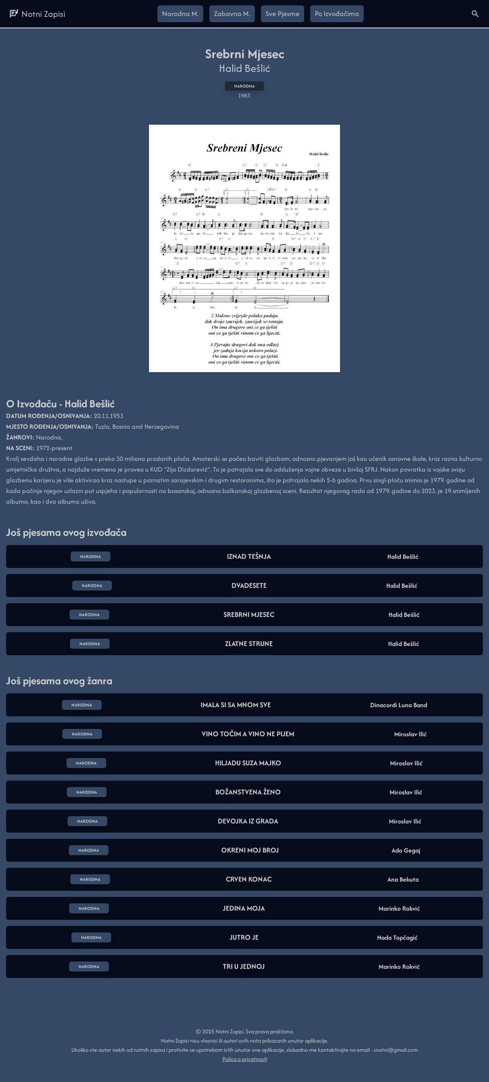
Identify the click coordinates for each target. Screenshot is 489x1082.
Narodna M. (180, 13)
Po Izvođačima (337, 13)
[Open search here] (475, 13)
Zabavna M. (232, 13)
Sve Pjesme (283, 13)
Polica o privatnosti (244, 1059)
